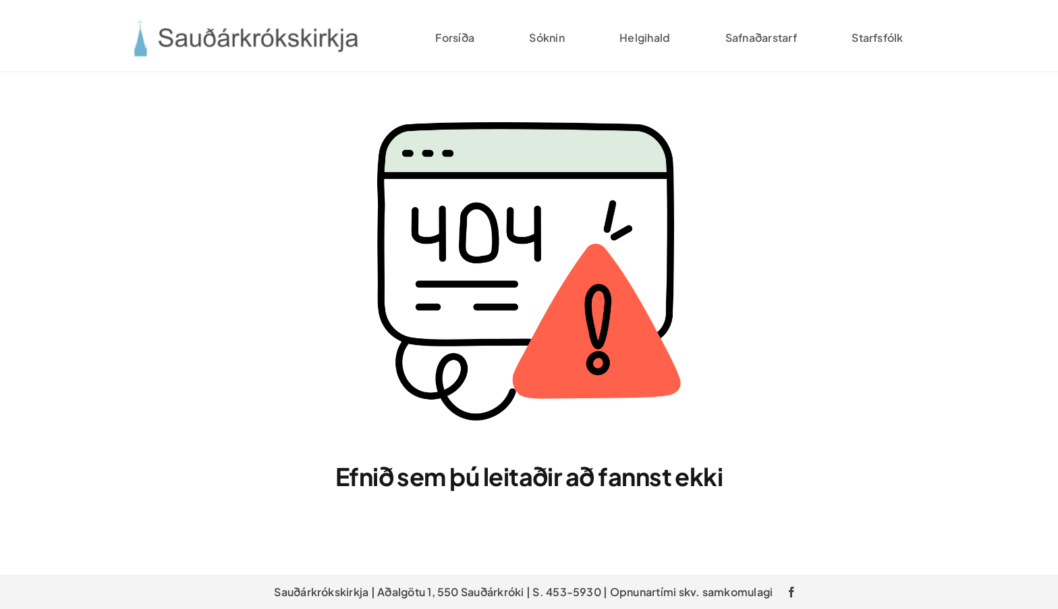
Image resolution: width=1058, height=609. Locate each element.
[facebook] (791, 592)
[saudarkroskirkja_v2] (245, 25)
